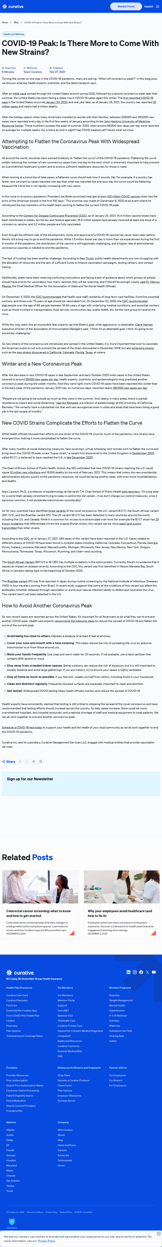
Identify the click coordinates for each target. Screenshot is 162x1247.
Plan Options (13, 1030)
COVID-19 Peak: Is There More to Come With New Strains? (52, 22)
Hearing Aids (116, 1035)
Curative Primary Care (70, 1025)
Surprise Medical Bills (70, 1051)
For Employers (117, 1075)
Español (149, 6)
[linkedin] (128, 975)
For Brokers (115, 1080)
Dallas (9, 1140)
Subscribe (63, 1155)
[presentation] (126, 6)
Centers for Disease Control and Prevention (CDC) (55, 215)
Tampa (10, 1185)
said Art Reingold (67, 403)
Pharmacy (12, 1025)
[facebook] (141, 975)
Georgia (10, 1155)
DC (8, 1145)
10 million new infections (25, 472)
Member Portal (66, 1000)
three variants (57, 510)
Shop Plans (64, 1075)
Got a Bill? (63, 1010)
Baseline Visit (65, 1015)
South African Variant (20, 562)
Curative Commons (68, 1046)
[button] (157, 6)
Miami (9, 1170)
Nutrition (114, 1020)
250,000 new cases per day (130, 388)
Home (5, 22)
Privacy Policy (51, 1212)
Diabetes (114, 995)
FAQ (60, 1056)
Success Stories (66, 1100)
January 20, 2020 (56, 102)
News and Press (67, 1145)
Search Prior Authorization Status (24, 1085)
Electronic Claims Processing (22, 1090)
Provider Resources (17, 1075)
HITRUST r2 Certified (83, 1212)
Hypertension (117, 1010)
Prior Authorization (17, 1080)
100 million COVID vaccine (123, 196)
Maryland (11, 1165)
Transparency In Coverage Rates (24, 1035)
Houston (11, 1160)
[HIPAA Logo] (81, 1224)
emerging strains (143, 348)
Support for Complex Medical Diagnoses (80, 1030)
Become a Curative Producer (74, 1080)
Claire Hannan (144, 324)
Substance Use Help (120, 1030)
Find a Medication (16, 1100)
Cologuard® (64, 1035)
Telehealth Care (66, 1020)
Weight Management (121, 1000)
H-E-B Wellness (118, 1015)
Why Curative (65, 1129)
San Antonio (13, 1180)
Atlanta (10, 1129)
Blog (16, 22)
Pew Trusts (87, 258)
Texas (9, 1190)
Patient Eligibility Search (19, 1095)
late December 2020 (80, 457)
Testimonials (65, 1160)
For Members (65, 995)
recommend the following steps (75, 621)
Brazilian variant (17, 581)
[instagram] (135, 975)
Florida (10, 1150)
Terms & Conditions (35, 1212)
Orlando (10, 1175)
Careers (62, 1150)
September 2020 (143, 453)
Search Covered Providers (21, 1105)
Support (62, 1005)
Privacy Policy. (47, 1241)
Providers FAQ (14, 1110)
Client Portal (65, 1085)
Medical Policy (66, 1212)
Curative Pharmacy (17, 1000)
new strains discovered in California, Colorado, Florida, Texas (55, 352)
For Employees (117, 1085)
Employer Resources (69, 1095)
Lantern (10, 1020)
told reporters (131, 491)
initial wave (19, 93)
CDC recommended (48, 296)
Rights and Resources (70, 1041)
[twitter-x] (147, 975)
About (61, 1135)
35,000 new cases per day (42, 379)
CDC (26, 538)
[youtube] (154, 975)
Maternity (114, 1025)
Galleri (113, 1041)
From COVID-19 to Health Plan (22, 1015)
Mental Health (117, 1005)
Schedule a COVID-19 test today (22, 727)
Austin (10, 1135)
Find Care (11, 1005)
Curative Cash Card (17, 995)
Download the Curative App (21, 1010)
